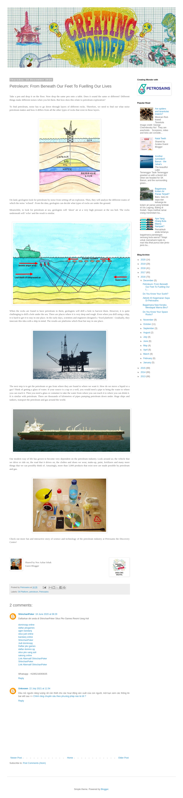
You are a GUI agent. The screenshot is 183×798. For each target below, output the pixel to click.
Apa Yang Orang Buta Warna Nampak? (160, 222)
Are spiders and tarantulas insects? (162, 111)
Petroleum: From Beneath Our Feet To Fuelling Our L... (156, 287)
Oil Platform (23, 592)
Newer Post (16, 758)
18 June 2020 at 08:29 (46, 614)
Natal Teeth (160, 138)
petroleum (33, 592)
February (148, 358)
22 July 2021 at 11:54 (39, 688)
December (148, 280)
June (146, 341)
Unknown (23, 688)
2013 (143, 376)
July (145, 337)
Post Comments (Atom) (34, 763)
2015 (143, 368)
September (149, 328)
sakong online (25, 655)
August (147, 332)
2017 (143, 272)
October (147, 324)
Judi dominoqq (25, 643)
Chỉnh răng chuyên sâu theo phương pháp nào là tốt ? (59, 696)
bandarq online (25, 637)
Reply (21, 678)
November (148, 320)
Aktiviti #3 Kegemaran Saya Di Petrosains (156, 299)
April (145, 349)
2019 (143, 264)
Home (70, 758)
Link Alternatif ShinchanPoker (32, 658)
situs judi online (25, 634)
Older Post (123, 758)
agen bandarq (25, 631)
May (145, 345)
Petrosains (43, 592)
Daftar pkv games (27, 646)
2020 (143, 259)
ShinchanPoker (26, 614)
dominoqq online (26, 624)
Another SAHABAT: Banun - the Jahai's (160, 160)
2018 (143, 268)
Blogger (104, 789)
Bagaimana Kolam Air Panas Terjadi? (162, 191)
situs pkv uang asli (27, 652)
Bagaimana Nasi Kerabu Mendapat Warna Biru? (155, 306)
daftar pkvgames (26, 628)
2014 (143, 372)
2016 (143, 277)
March (146, 354)
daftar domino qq (26, 649)
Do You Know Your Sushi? (155, 294)
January (147, 362)
